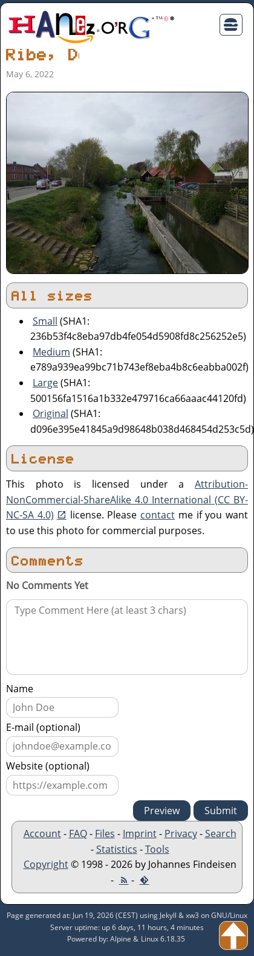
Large (45, 382)
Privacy (180, 833)
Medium (51, 351)
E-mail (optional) (43, 727)
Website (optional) (48, 766)
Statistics (116, 849)
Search (220, 833)
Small (45, 321)
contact (157, 514)
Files (105, 833)
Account (42, 833)
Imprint (140, 833)
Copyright (46, 864)
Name (19, 688)
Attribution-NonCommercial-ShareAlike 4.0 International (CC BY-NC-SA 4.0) (127, 499)
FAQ (78, 833)
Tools (157, 849)
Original (50, 413)
